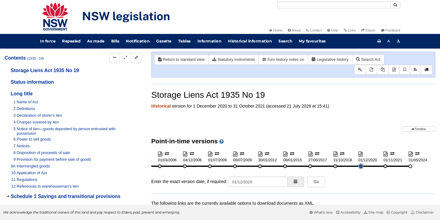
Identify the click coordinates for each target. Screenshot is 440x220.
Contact (314, 30)
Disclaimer (422, 212)
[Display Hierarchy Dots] (114, 58)
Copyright (397, 212)
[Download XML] (394, 70)
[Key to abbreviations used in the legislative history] (360, 70)
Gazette (163, 41)
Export (368, 30)
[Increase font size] (398, 41)
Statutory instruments (233, 59)
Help (332, 30)
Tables (184, 41)
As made (96, 41)
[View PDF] (371, 70)
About (294, 30)
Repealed (71, 41)
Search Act (368, 59)
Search (285, 41)
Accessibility (348, 212)
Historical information (250, 41)
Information (209, 41)
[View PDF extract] (383, 70)
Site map (373, 212)
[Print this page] (379, 41)
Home (275, 30)
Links (350, 30)
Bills (115, 41)
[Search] (334, 5)
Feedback (390, 30)
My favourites (312, 41)
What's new (321, 212)
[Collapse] (136, 58)
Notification (137, 41)
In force (47, 41)
